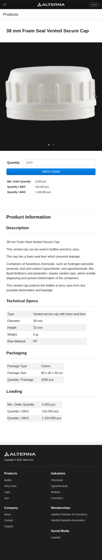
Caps (7, 492)
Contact (8, 520)
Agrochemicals (59, 486)
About (7, 514)
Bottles (8, 480)
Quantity (13, 162)
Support (8, 526)
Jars (6, 498)
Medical (55, 492)
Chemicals (57, 480)
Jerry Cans (10, 486)
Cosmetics (57, 498)
